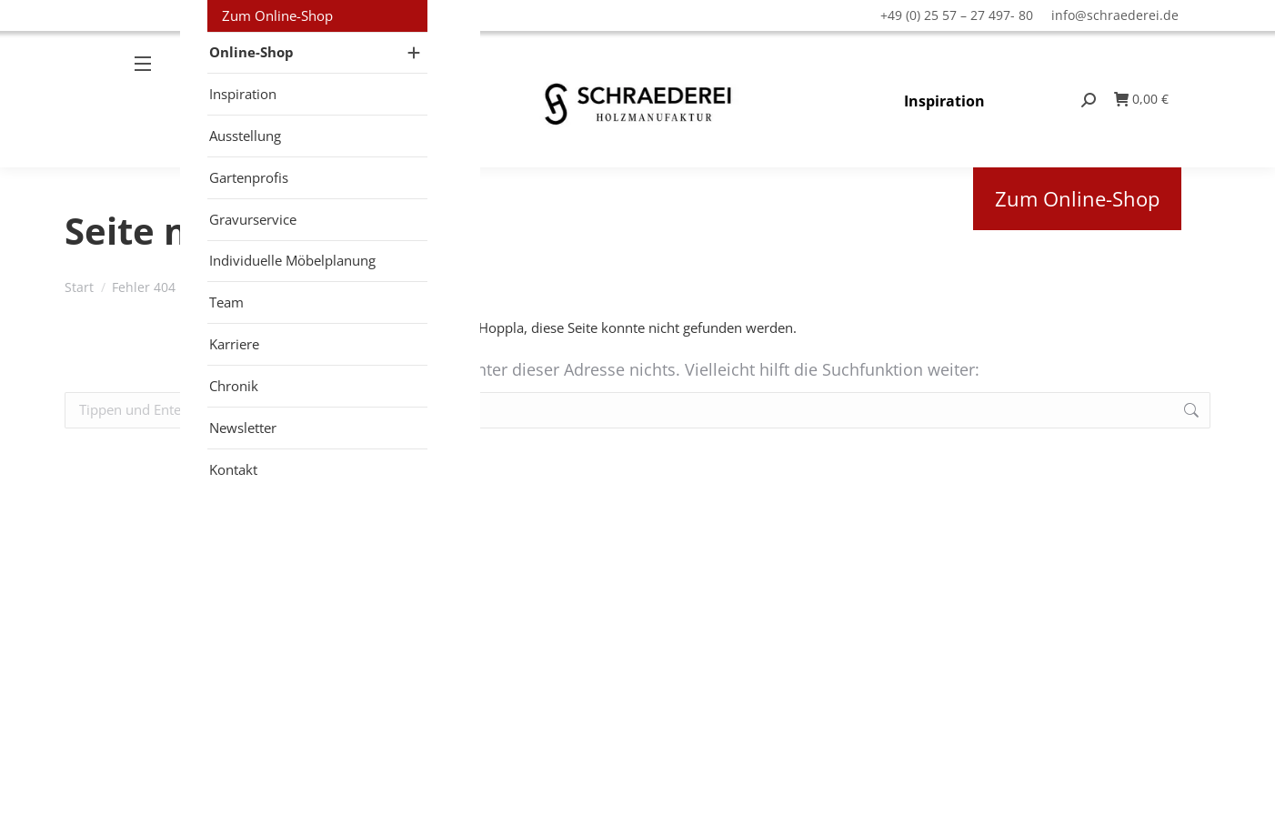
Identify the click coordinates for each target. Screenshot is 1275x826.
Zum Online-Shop (1077, 199)
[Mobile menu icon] (150, 99)
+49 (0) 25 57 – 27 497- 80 (956, 15)
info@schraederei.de (1115, 15)
